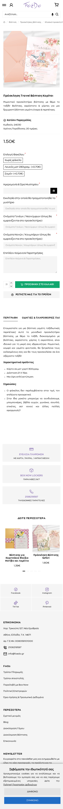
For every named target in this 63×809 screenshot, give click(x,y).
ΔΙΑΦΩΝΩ (32, 792)
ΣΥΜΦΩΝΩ (32, 800)
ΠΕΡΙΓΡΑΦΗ (10, 318)
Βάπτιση (12, 22)
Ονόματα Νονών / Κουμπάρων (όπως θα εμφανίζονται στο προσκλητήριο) (27, 237)
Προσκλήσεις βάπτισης (30, 22)
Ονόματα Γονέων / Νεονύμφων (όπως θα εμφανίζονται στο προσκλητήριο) (27, 218)
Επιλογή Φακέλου (13, 155)
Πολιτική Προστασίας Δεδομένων (20, 785)
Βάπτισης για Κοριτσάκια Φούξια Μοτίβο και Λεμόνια (17, 558)
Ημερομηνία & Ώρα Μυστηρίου (20, 184)
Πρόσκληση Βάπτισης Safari (46, 556)
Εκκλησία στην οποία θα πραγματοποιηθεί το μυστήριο (29, 200)
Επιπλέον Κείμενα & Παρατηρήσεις (23, 253)
